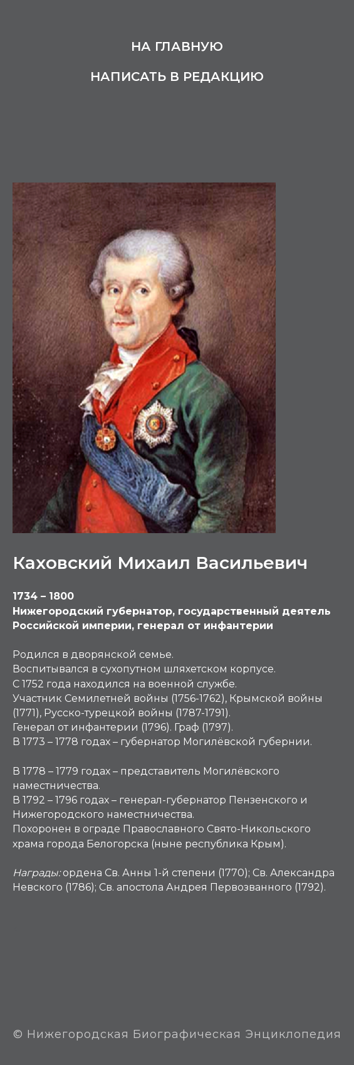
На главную (177, 46)
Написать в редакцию (177, 76)
